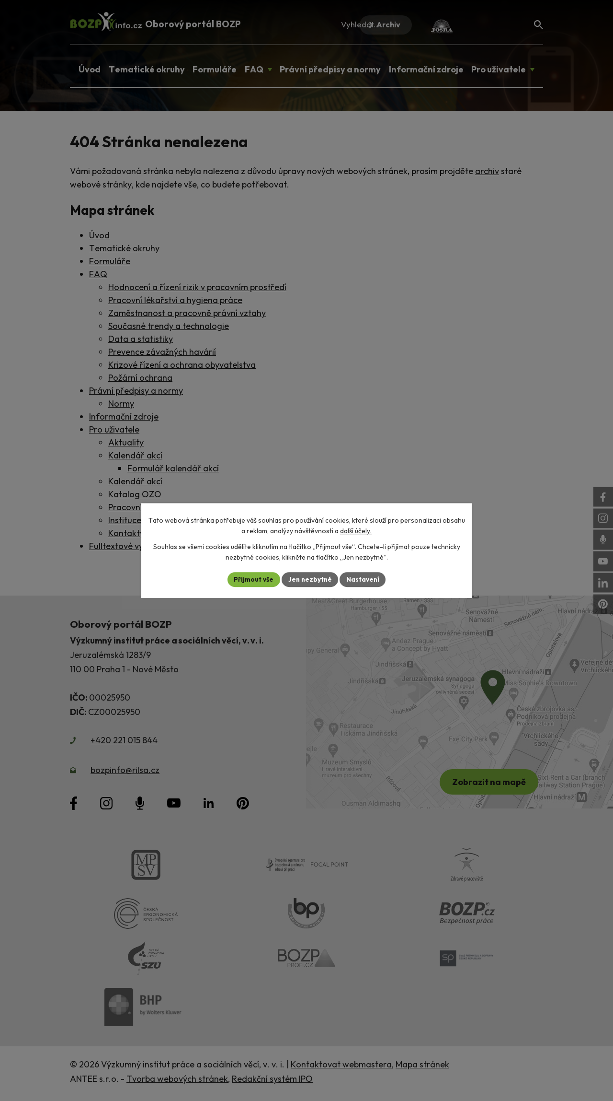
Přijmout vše (252, 579)
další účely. (356, 531)
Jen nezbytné (309, 579)
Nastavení (364, 579)
